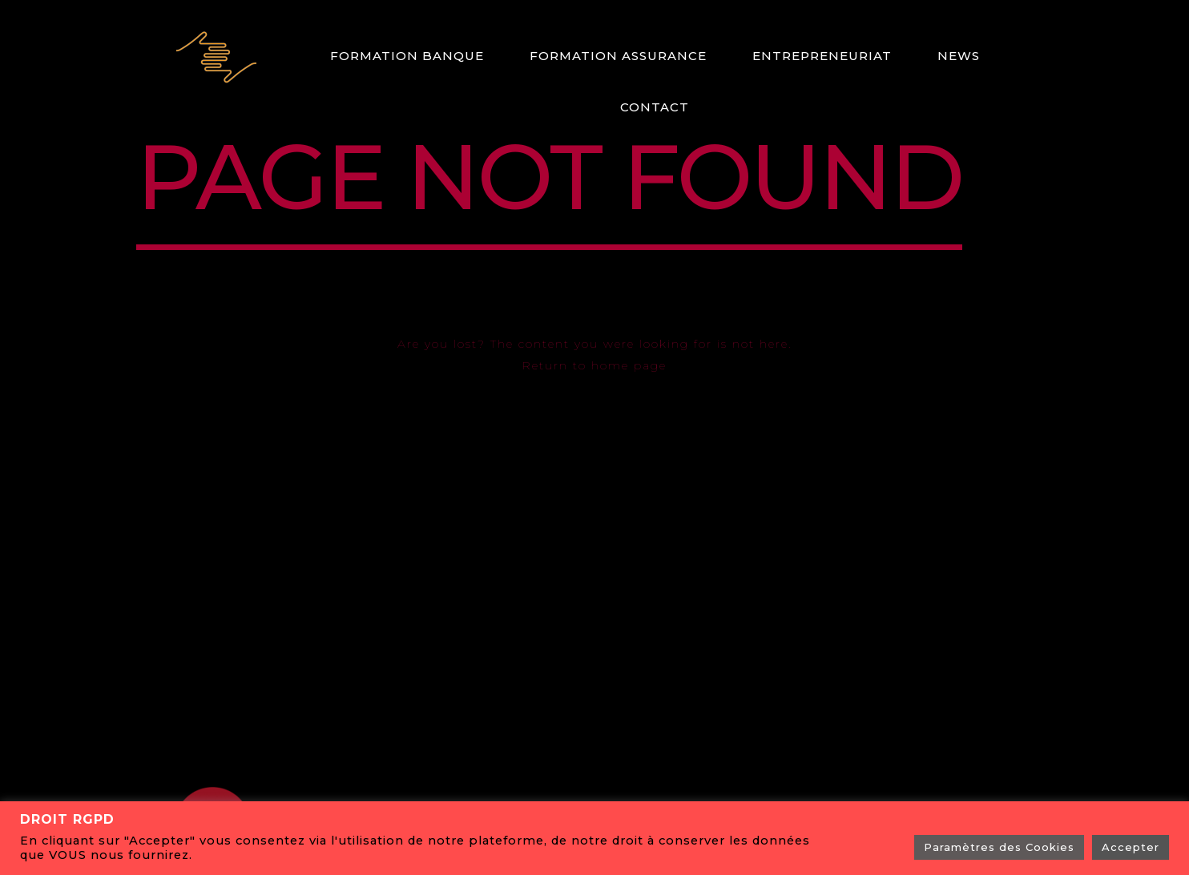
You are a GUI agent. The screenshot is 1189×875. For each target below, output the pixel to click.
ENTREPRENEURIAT (822, 55)
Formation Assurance (618, 55)
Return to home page (594, 365)
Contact (654, 107)
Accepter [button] (1130, 847)
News (958, 55)
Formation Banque (407, 55)
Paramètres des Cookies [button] (999, 847)
